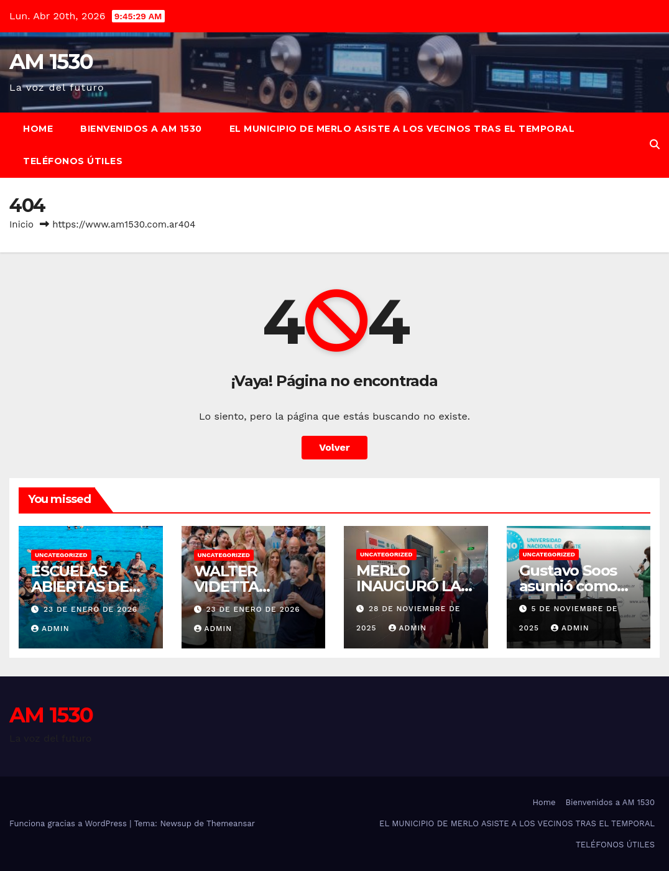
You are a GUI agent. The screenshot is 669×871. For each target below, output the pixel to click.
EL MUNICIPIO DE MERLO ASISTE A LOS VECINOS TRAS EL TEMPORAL (402, 128)
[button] (655, 144)
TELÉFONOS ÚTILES (72, 161)
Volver (334, 447)
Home (38, 128)
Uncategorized (61, 554)
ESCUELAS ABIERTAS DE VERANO (80, 586)
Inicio (21, 224)
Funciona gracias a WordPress (69, 823)
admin (50, 628)
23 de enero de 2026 (90, 609)
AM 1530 (51, 61)
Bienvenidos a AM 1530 (141, 128)
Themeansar (230, 823)
